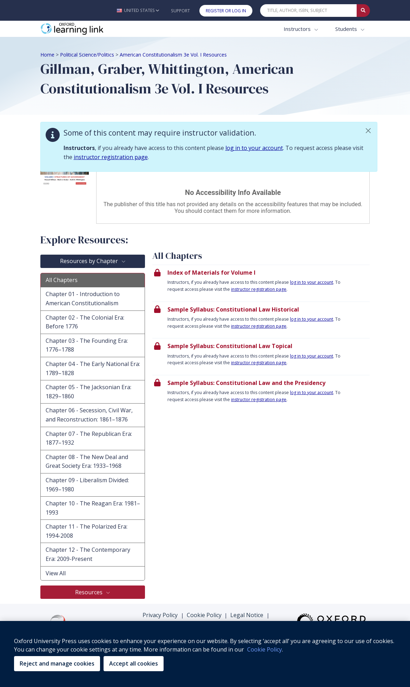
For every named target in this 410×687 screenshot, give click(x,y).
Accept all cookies (133, 663)
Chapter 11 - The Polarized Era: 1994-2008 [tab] (86, 531)
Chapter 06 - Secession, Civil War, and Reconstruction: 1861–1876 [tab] (89, 414)
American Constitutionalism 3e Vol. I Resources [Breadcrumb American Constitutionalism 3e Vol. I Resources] (173, 54)
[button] (138, 10)
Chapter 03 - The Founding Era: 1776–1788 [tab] (87, 345)
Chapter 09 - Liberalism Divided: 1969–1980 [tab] (87, 484)
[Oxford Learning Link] (93, 29)
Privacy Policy (160, 615)
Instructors (298, 28)
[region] (205, 654)
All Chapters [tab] (62, 280)
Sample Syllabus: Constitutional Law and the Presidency (246, 383)
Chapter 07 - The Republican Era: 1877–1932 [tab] (89, 438)
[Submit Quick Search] (363, 10)
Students (346, 28)
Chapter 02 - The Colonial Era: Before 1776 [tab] (85, 322)
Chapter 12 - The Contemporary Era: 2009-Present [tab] (88, 554)
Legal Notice (246, 615)
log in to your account (254, 148)
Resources (89, 592)
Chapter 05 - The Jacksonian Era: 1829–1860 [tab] (88, 391)
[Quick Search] (308, 10)
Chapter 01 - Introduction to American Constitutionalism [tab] (83, 298)
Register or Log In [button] (226, 11)
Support (180, 11)
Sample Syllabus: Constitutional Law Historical (233, 309)
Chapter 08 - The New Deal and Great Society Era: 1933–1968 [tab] (87, 461)
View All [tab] (56, 573)
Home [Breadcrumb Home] (47, 54)
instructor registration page (111, 157)
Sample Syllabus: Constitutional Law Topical (229, 346)
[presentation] (261, 282)
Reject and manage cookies (57, 663)
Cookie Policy (204, 615)
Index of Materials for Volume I (211, 272)
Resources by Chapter (89, 261)
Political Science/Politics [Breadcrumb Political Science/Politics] (87, 54)
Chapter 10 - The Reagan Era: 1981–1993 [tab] (93, 507)
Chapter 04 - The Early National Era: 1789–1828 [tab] (93, 368)
